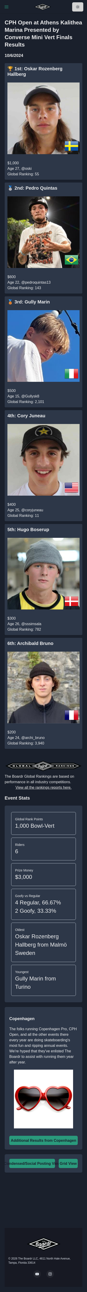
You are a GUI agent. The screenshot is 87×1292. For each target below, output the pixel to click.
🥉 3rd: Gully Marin (28, 301)
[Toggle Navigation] (6, 7)
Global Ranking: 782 (24, 629)
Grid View (68, 1163)
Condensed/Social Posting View (32, 1163)
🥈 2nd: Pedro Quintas (32, 188)
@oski (26, 169)
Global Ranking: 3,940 (25, 743)
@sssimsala (31, 624)
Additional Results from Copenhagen (43, 1140)
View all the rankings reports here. (44, 787)
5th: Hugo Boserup (28, 529)
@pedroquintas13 (36, 282)
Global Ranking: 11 (23, 516)
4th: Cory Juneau (26, 415)
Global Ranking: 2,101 (25, 402)
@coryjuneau (32, 510)
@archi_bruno (33, 738)
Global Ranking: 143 (24, 288)
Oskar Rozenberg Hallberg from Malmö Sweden (41, 944)
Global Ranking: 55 (23, 174)
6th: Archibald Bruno (30, 643)
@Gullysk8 (30, 396)
